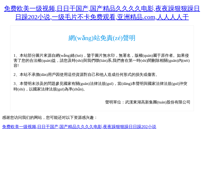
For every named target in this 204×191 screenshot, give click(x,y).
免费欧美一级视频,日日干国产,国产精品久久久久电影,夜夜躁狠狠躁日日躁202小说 (79, 126)
